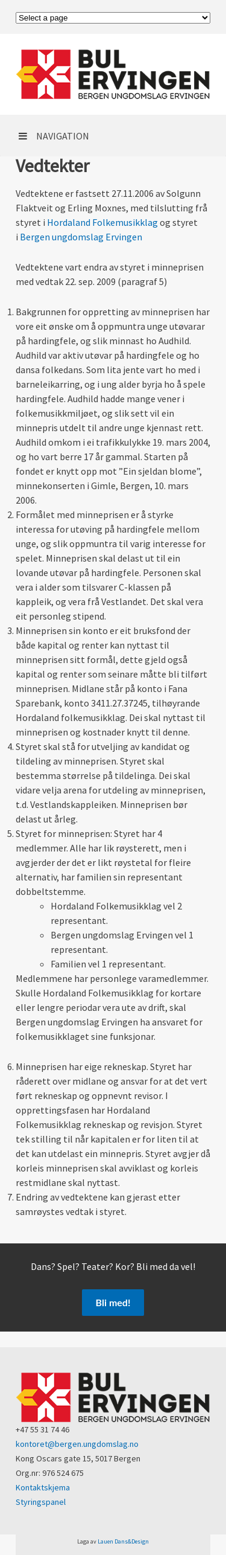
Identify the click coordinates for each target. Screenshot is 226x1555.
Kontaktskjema (43, 1487)
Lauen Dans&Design (123, 1541)
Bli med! (113, 1302)
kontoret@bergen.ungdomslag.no (77, 1443)
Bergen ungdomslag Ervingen (81, 237)
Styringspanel (41, 1501)
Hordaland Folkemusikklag (102, 222)
